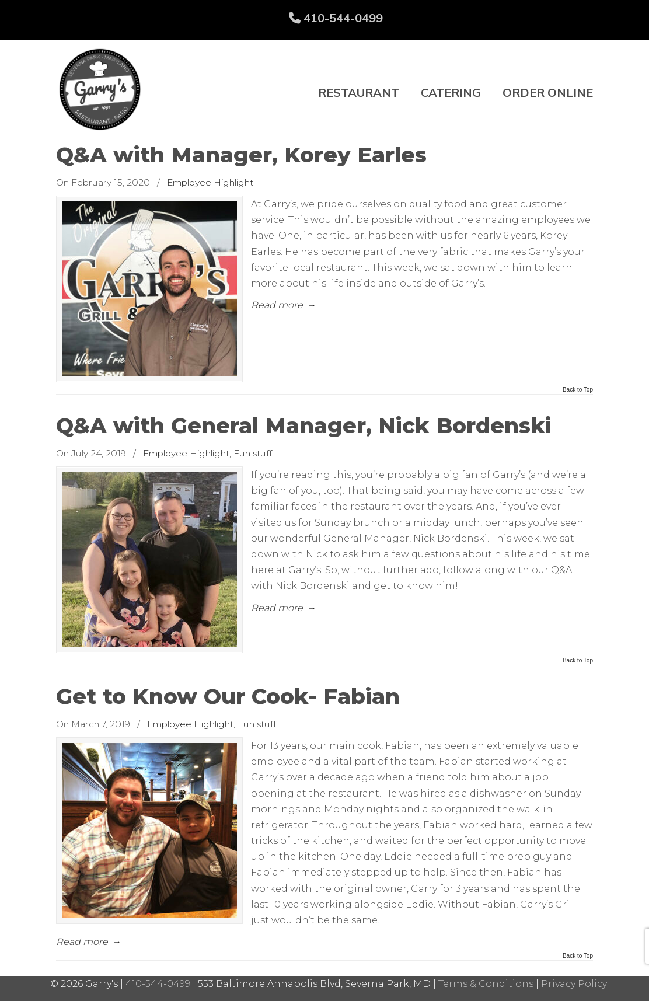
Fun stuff (252, 453)
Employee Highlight (210, 182)
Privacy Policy (574, 983)
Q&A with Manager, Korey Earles (241, 155)
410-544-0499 (336, 18)
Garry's (100, 89)
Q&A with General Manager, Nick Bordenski (304, 425)
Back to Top (578, 390)
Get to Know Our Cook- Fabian (228, 696)
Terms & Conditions (485, 983)
